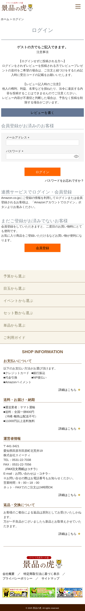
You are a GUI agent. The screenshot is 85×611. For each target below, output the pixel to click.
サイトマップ (50, 578)
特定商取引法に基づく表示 (41, 573)
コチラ (43, 473)
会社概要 (9, 573)
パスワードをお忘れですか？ (64, 180)
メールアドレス (18, 137)
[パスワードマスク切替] (76, 156)
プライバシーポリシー (17, 578)
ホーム (5, 19)
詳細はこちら (67, 389)
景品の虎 (37, 608)
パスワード (15, 151)
